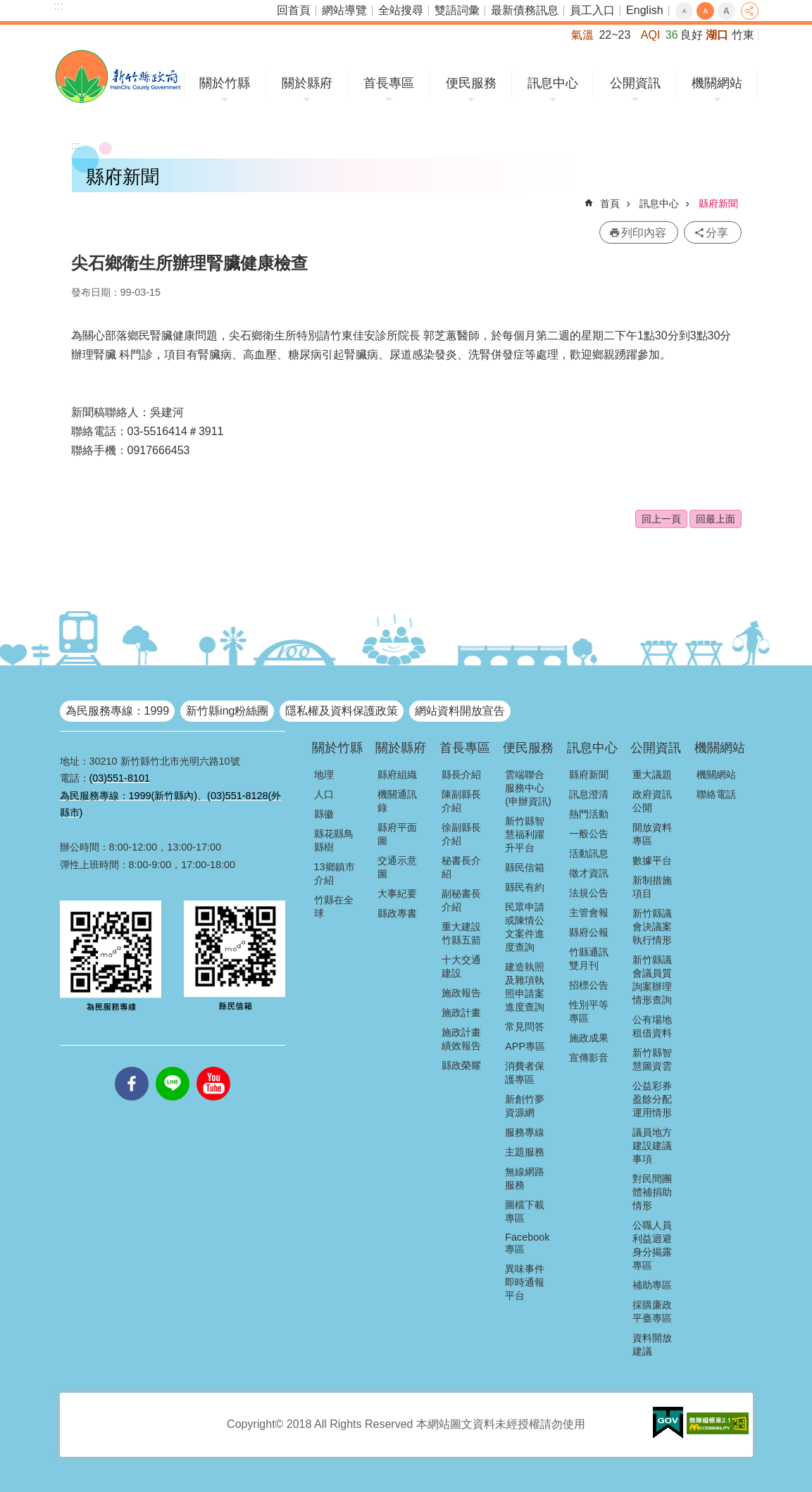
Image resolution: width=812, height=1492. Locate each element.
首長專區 (388, 83)
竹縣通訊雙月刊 (588, 958)
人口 (324, 794)
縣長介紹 (461, 774)
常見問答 (524, 1026)
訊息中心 (552, 83)
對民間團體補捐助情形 (652, 1192)
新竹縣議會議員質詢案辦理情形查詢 (652, 979)
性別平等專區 (588, 1011)
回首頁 (294, 10)
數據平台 (652, 860)
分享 (749, 11)
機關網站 (717, 83)
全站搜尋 (400, 10)
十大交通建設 (461, 966)
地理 (324, 774)
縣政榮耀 (461, 1065)
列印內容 (643, 233)
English (644, 10)
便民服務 (471, 83)
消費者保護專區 (524, 1072)
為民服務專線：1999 (117, 711)
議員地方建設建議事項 (652, 1146)
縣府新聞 (718, 203)
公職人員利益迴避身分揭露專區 (652, 1245)
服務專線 (524, 1132)
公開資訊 (635, 83)
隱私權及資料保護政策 (341, 711)
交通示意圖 (397, 867)
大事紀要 (397, 893)
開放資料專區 (652, 834)
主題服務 (524, 1152)
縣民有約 (524, 887)
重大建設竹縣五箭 (461, 933)
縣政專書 (397, 913)
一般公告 (588, 833)
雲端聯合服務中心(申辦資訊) (528, 788)
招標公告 (588, 985)
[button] (668, 1423)
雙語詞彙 (457, 10)
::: (58, 6)
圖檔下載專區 (524, 1211)
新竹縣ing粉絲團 (227, 711)
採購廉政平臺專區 (652, 1311)
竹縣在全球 (334, 906)
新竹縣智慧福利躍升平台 (524, 834)
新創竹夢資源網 (524, 1105)
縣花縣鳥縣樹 (334, 840)
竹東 (743, 35)
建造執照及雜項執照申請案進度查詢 (524, 987)
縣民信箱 (524, 867)
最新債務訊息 (524, 10)
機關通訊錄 (397, 801)
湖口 (717, 35)
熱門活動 (588, 814)
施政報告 (461, 992)
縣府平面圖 (397, 834)
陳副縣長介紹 (461, 801)
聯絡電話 (716, 794)
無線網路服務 (524, 1178)
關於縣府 (307, 83)
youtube (213, 1066)
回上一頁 (661, 519)
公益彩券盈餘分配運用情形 (652, 1099)
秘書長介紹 (461, 867)
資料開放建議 (652, 1344)
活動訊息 (588, 853)
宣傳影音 (588, 1057)
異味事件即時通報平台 (524, 1282)
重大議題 (652, 774)
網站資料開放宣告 (460, 711)
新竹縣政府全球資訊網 (118, 76)
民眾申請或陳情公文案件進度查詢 (524, 927)
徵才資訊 (588, 873)
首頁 (610, 203)
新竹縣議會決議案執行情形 (652, 927)
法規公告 (588, 892)
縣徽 (324, 814)
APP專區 (525, 1046)
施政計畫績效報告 (461, 1039)
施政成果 (588, 1037)
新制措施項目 (652, 886)
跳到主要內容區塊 (7, 7)
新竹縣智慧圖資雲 (652, 1059)
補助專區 (652, 1285)
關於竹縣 (224, 83)
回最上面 (715, 519)
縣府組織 (397, 774)
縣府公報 (588, 932)
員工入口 (592, 10)
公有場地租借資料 (652, 1026)
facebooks (131, 1066)
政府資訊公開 (652, 801)
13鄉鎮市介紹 (334, 873)
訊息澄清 (588, 794)
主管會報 (588, 912)
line (172, 1066)
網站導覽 (344, 10)
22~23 (614, 35)
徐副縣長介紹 (461, 834)
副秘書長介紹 (461, 900)
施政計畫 (461, 1012)
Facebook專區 (527, 1243)
